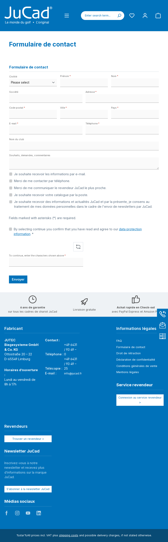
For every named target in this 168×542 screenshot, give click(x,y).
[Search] (119, 15)
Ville (63, 107)
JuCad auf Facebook (6, 513)
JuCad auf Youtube (28, 513)
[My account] (145, 15)
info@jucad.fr (73, 373)
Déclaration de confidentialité (135, 359)
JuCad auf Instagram (17, 513)
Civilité (13, 76)
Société (13, 92)
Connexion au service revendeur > (140, 400)
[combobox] (97, 15)
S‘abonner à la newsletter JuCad (28, 489)
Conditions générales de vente (136, 366)
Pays (114, 107)
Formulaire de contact (130, 347)
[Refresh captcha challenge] (78, 246)
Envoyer (18, 279)
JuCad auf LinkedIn (39, 513)
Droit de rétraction (128, 353)
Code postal (17, 107)
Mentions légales (127, 372)
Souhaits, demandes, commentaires (29, 155)
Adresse (91, 92)
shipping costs (68, 535)
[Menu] (66, 15)
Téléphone (92, 123)
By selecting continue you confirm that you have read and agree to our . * (78, 231)
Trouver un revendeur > (28, 438)
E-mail (13, 123)
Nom (114, 76)
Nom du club (16, 139)
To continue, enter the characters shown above (37, 255)
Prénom (65, 76)
